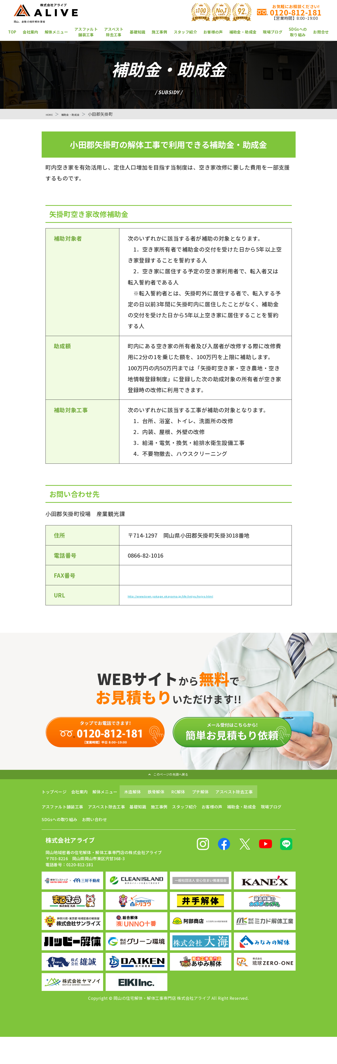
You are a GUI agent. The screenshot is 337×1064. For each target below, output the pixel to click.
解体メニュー (56, 32)
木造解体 (132, 807)
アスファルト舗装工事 (86, 31)
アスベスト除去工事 (113, 31)
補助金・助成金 (243, 32)
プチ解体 (200, 807)
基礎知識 (138, 32)
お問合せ (321, 32)
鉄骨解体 (156, 807)
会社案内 (30, 32)
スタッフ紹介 (185, 32)
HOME (52, 114)
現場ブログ (272, 32)
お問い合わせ (94, 835)
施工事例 (159, 32)
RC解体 (178, 807)
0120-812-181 (221, 12)
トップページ (54, 807)
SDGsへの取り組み (298, 31)
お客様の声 (213, 32)
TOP (12, 32)
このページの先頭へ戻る (168, 787)
